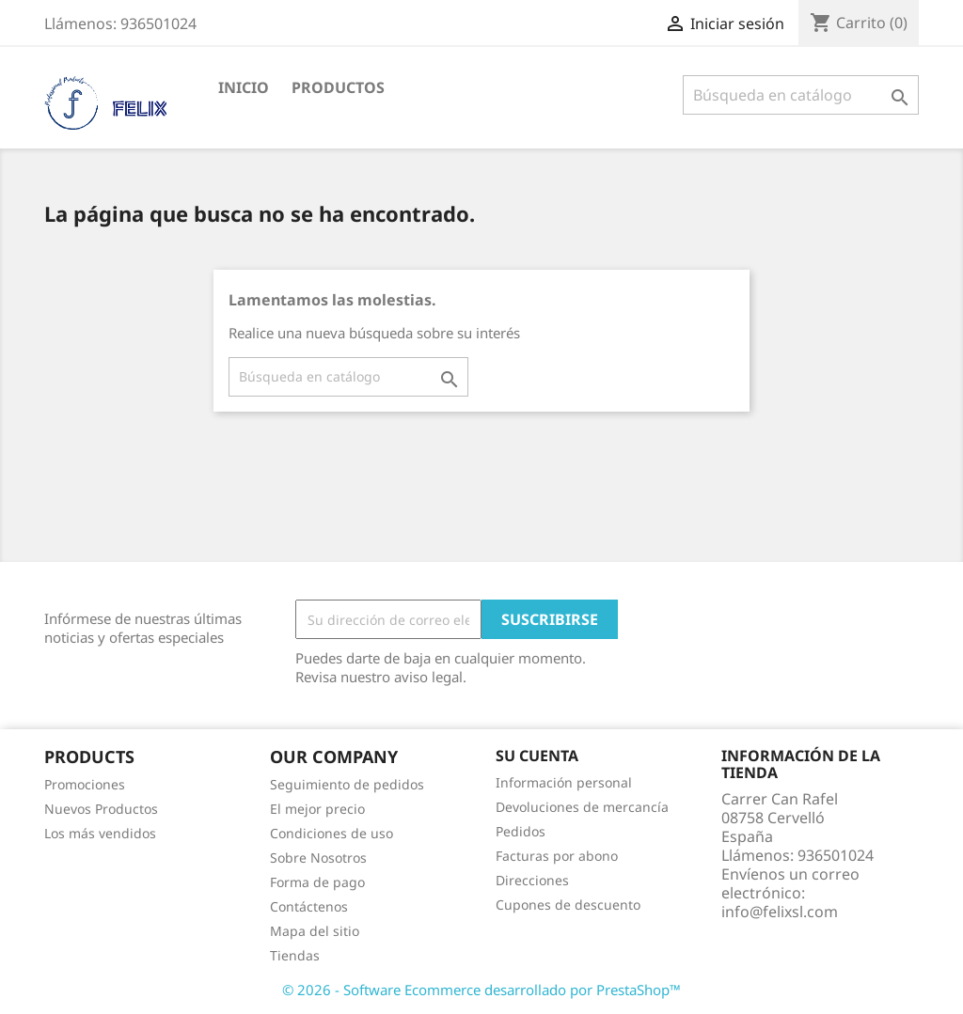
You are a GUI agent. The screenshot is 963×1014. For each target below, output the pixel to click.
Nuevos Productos (101, 809)
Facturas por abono (557, 856)
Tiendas (295, 955)
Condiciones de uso (331, 833)
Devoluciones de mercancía (582, 807)
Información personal (564, 782)
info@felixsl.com (779, 911)
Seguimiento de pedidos (347, 784)
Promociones (84, 784)
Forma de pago (317, 882)
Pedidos (520, 831)
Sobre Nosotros (318, 857)
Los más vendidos (100, 833)
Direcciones (532, 880)
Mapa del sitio (314, 931)
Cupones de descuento (568, 904)
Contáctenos (309, 906)
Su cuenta (537, 755)
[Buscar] (801, 95)
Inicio (243, 87)
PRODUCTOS (338, 87)
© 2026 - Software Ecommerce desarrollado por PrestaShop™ (481, 989)
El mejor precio (317, 809)
